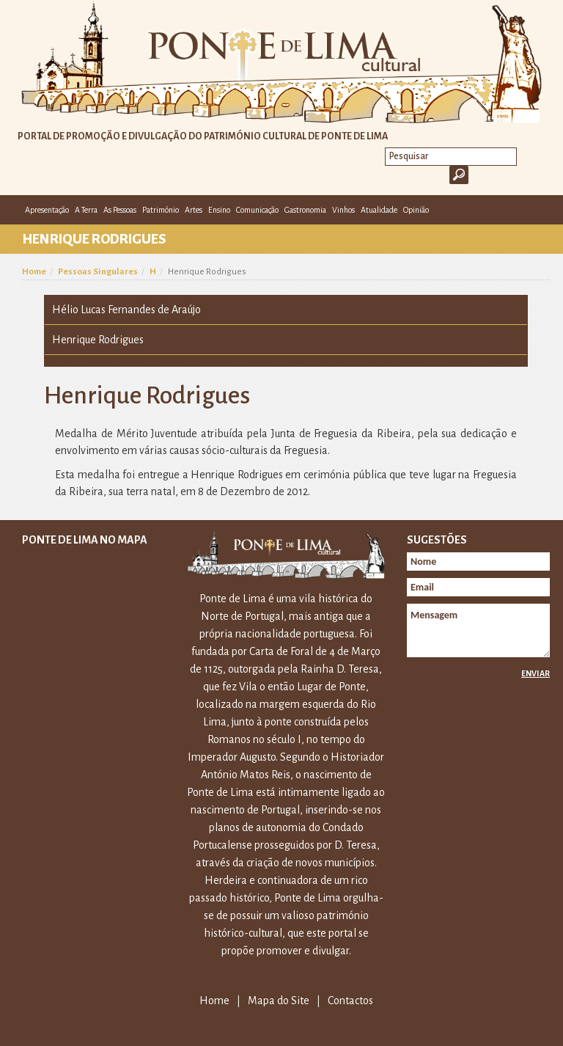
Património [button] (160, 209)
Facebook (517, 209)
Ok (458, 175)
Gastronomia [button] (305, 209)
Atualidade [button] (379, 209)
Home (34, 272)
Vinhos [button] (343, 209)
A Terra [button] (86, 209)
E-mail (539, 209)
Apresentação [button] (47, 209)
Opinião (416, 209)
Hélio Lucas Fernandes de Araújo (126, 309)
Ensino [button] (219, 209)
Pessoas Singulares (98, 272)
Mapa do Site (278, 1000)
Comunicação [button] (257, 209)
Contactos (350, 1000)
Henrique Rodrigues (98, 339)
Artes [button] (193, 209)
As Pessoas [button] (119, 209)
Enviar (535, 673)
